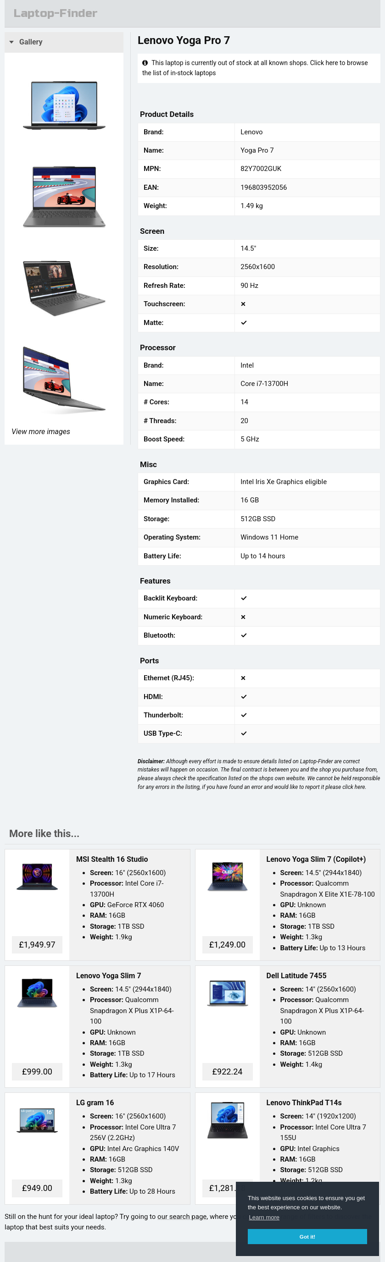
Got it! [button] (307, 1237)
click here (353, 787)
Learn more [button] (264, 1217)
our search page (181, 1216)
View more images (40, 431)
